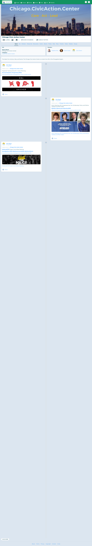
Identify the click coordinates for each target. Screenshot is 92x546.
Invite (58, 544)
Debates (71, 44)
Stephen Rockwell (56, 50)
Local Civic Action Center (8, 53)
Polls (54, 44)
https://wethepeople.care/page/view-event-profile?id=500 (66, 110)
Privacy (42, 544)
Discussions (36, 44)
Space (16, 44)
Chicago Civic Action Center (16, 68)
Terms (37, 544)
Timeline (62, 44)
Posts (57, 44)
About (33, 544)
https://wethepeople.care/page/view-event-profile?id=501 (16, 74)
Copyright (48, 544)
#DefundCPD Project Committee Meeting (13, 166)
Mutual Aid (29, 44)
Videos (66, 44)
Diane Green (67, 50)
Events (41, 44)
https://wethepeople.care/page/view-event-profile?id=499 (16, 153)
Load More (5, 539)
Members (24, 44)
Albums (45, 44)
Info (20, 44)
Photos (50, 44)
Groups (75, 44)
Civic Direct (79, 50)
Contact (54, 544)
